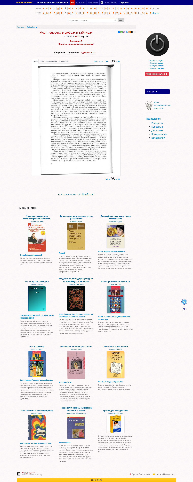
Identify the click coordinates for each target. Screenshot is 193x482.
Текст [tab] (42, 61)
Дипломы (157, 130)
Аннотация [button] (73, 52)
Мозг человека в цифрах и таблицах (66, 32)
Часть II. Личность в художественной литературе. (114, 318)
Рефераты (157, 123)
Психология (153, 118)
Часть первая (64, 442)
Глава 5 (62, 253)
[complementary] (29, 474)
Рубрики (153, 91)
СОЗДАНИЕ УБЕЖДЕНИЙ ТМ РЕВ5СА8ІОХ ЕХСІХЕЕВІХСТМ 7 (37, 316)
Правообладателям (141, 474)
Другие (155, 13)
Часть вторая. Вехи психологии (111, 251)
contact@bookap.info (165, 474)
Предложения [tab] (51, 61)
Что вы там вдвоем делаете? (110, 382)
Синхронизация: (157, 59)
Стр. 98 (35, 61)
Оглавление (64, 61)
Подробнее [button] (59, 52)
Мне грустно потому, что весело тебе (35, 443)
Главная (20, 27)
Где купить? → (88, 52)
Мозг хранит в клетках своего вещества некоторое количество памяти (76, 315)
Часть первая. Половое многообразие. (36, 380)
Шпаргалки (158, 137)
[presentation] (35, 61)
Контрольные (159, 134)
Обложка (98, 61)
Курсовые (157, 126)
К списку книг (77, 194)
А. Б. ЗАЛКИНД (65, 382)
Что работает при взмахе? (31, 255)
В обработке (32, 27)
